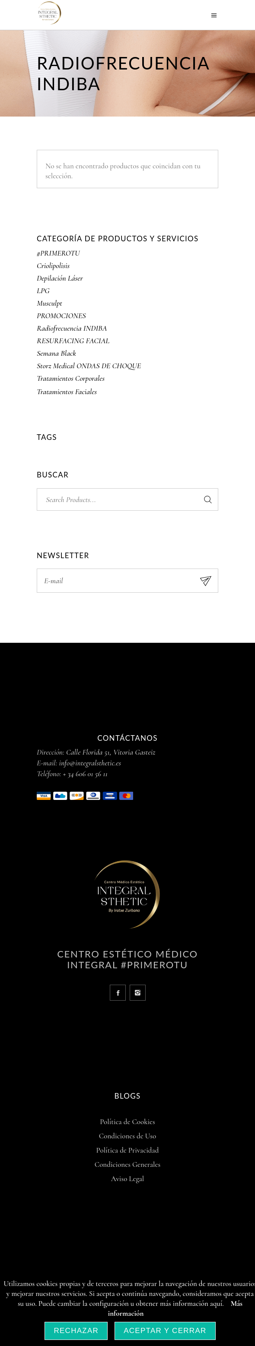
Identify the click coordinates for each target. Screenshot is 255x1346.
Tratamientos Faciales (67, 391)
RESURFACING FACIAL (73, 340)
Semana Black (56, 353)
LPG (43, 290)
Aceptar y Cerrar (165, 1331)
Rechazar (76, 1331)
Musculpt (49, 303)
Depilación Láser (60, 278)
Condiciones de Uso (127, 1136)
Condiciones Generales (127, 1164)
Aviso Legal (127, 1178)
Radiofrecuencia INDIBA (72, 328)
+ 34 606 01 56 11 (85, 773)
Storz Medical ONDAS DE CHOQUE (89, 365)
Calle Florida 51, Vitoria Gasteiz (110, 752)
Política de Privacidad (127, 1150)
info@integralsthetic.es (90, 763)
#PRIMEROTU (58, 253)
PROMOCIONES (61, 315)
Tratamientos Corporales (71, 378)
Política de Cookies (127, 1121)
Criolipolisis (53, 265)
